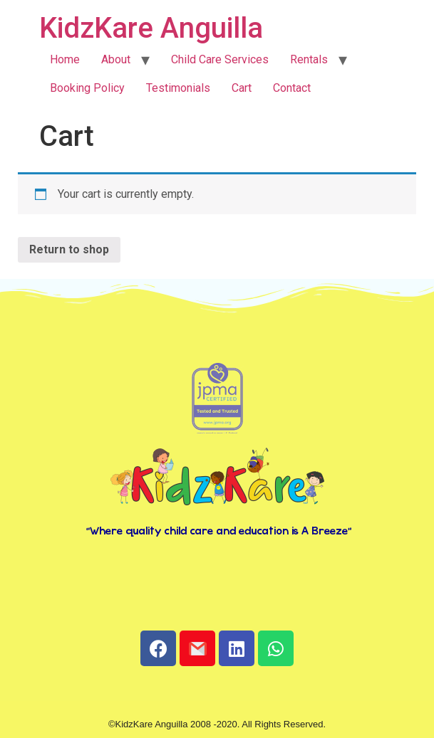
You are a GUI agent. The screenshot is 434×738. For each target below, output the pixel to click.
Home (65, 59)
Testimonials (178, 88)
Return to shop (69, 249)
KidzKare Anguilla (151, 28)
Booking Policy (87, 88)
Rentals (309, 59)
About (115, 59)
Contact (292, 88)
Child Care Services (220, 59)
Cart (242, 88)
